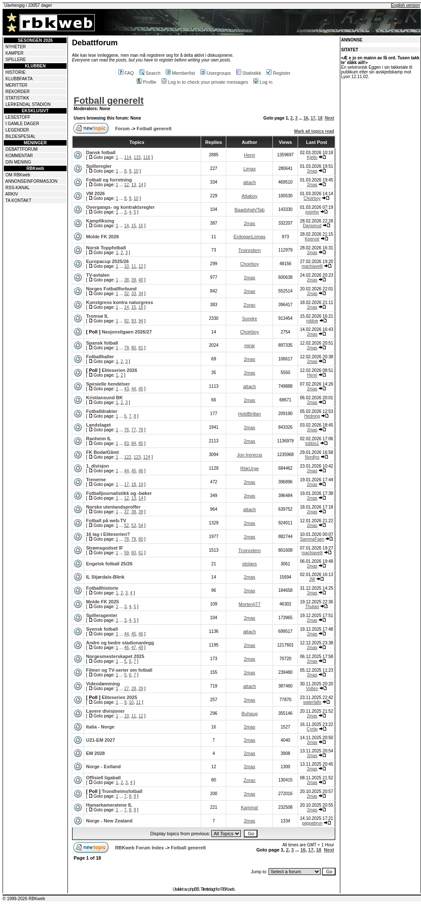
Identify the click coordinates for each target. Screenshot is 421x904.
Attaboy (249, 196)
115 (137, 157)
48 (140, 647)
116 (146, 157)
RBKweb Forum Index (139, 847)
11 (133, 266)
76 (126, 429)
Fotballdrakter (101, 411)
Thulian (312, 606)
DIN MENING (18, 162)
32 (126, 293)
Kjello (312, 157)
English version (405, 5)
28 (133, 688)
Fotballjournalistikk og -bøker (119, 493)
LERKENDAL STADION (28, 104)
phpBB (193, 889)
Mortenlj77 (249, 604)
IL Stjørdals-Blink (105, 576)
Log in (262, 82)
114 (128, 157)
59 (126, 552)
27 (126, 688)
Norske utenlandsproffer (113, 506)
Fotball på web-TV (106, 520)
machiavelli (311, 266)
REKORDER (18, 91)
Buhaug (249, 713)
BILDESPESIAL (21, 136)
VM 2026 (95, 193)
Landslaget (98, 424)
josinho (312, 212)
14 (140, 184)
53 (133, 525)
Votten (312, 688)
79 (126, 347)
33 (133, 293)
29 (140, 688)
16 (306, 118)
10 (136, 171)
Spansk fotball (102, 342)
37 (126, 511)
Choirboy (312, 198)
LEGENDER (17, 130)
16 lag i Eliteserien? (108, 534)
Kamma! (249, 807)
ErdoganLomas (250, 236)
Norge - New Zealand (109, 820)
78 (140, 429)
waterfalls (312, 702)
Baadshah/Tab (249, 209)
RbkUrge (249, 468)
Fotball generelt (108, 100)
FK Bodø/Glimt (102, 452)
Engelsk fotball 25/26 (109, 563)
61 (140, 552)
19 (140, 484)
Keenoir (312, 239)
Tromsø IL (97, 316)
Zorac (249, 304)
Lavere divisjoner (105, 711)
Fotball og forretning (109, 179)
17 (312, 118)
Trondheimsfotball (122, 791)
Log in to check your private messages (204, 82)
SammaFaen (312, 539)
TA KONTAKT (19, 200)
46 (140, 470)
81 (140, 347)
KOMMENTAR (19, 155)
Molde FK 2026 (102, 236)
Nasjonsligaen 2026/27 (127, 331)
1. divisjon (97, 465)
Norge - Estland (103, 766)
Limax (249, 168)
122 (128, 457)
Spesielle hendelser (108, 383)
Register (278, 73)
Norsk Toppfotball (106, 247)
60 (133, 552)
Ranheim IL (98, 438)
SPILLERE (16, 59)
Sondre (249, 318)
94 (140, 321)
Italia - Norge (100, 726)
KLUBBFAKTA (19, 78)
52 (126, 525)
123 (137, 457)
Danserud (312, 225)
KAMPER (14, 53)
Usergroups (215, 73)
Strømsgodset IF (104, 547)
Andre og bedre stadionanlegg (120, 642)
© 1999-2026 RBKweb (24, 898)
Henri (249, 155)
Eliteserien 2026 (119, 370)
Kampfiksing (100, 220)
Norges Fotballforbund (111, 288)
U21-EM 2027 (100, 740)
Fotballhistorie (102, 588)
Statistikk (248, 73)
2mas (312, 171)
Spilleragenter (101, 615)
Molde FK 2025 (102, 601)
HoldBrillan (249, 413)
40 (140, 280)
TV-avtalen (97, 275)
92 (126, 321)
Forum (122, 128)
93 (133, 321)
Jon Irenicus (249, 454)
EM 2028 (95, 753)
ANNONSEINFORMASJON (31, 181)
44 (133, 388)
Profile (146, 82)
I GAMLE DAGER (22, 123)
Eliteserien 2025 (119, 697)
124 (146, 457)
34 (140, 293)
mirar (249, 345)
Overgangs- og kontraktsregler (120, 207)
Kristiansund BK (104, 397)
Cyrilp (312, 729)
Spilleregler (98, 166)
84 (133, 443)
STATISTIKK (17, 98)
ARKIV (11, 194)
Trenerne (95, 479)
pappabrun (312, 823)
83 (126, 443)
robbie (312, 321)
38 (126, 280)
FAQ (126, 73)
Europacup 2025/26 (107, 261)
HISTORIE (16, 72)
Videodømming (103, 683)
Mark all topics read (314, 131)
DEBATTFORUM (22, 149)
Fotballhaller (100, 356)
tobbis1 (312, 443)
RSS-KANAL (18, 187)
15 (133, 225)
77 (133, 429)
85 (140, 443)
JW (312, 579)
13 (133, 184)
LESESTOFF (18, 117)
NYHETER (16, 46)
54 (140, 525)
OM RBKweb (18, 175)
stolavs (249, 563)
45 (140, 388)
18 (320, 118)
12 (126, 184)
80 (133, 347)
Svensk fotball (102, 629)
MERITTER (16, 85)
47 (133, 647)
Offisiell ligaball (103, 777)
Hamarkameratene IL (109, 804)
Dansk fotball (100, 152)
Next (329, 118)
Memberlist (180, 73)
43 (126, 388)
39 (133, 280)
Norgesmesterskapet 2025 (115, 656)
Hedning (312, 416)
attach (249, 182)
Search (150, 73)
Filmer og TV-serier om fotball (119, 670)
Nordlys (312, 457)
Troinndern (249, 250)
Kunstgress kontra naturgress (119, 302)
